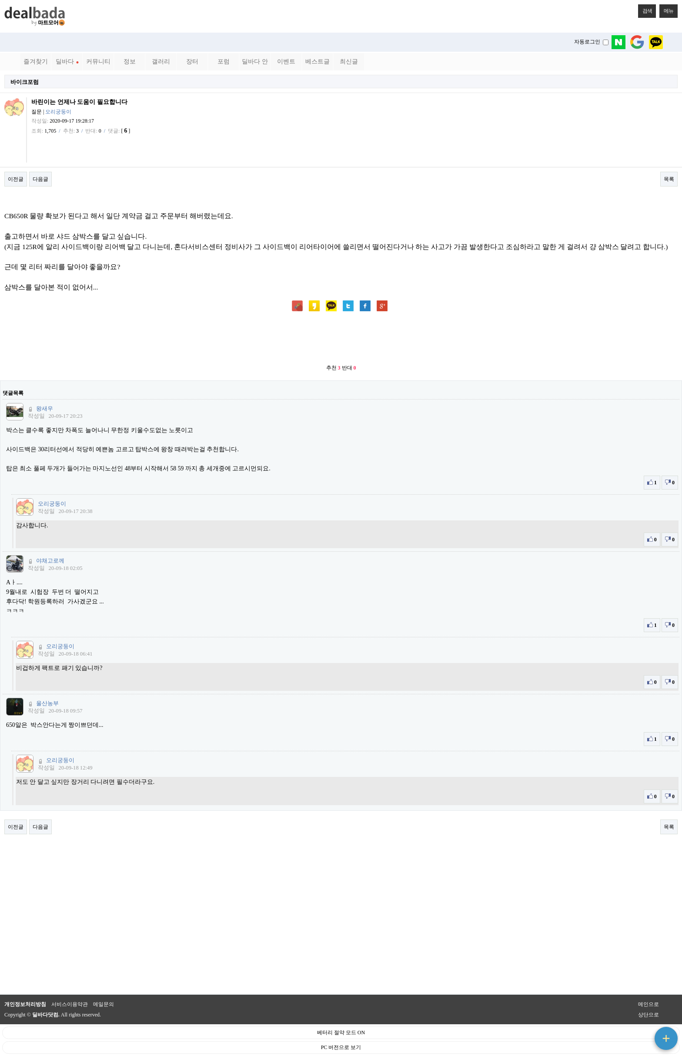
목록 (669, 179)
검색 (645, 9)
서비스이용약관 (69, 1004)
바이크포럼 (24, 82)
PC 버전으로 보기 (341, 1047)
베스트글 (317, 61)
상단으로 (648, 1015)
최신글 (349, 61)
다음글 (40, 179)
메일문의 (103, 1004)
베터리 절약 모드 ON (341, 1032)
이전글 (15, 179)
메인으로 (648, 1004)
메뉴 (666, 9)
